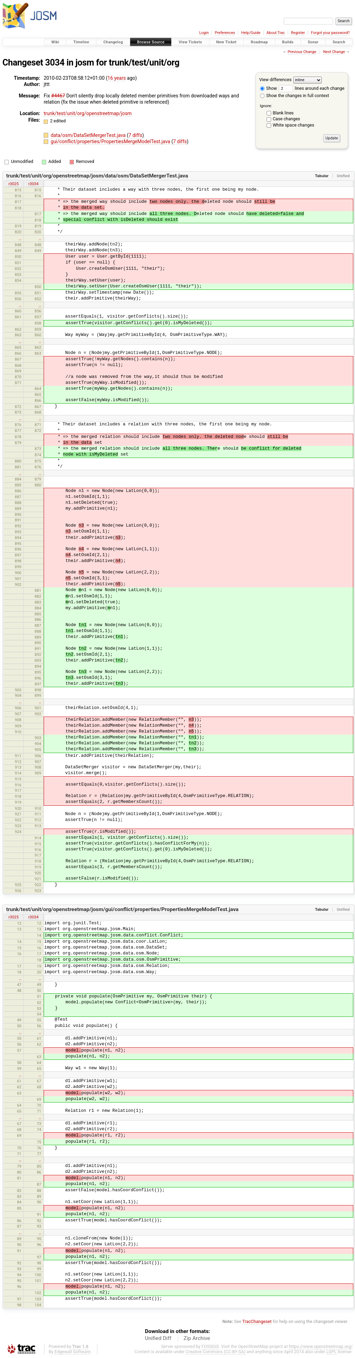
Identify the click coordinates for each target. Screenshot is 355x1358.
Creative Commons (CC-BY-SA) (216, 1351)
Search (338, 42)
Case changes (286, 118)
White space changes (293, 125)
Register (298, 33)
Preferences (225, 33)
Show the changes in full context (294, 95)
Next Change (334, 52)
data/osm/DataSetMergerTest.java (89, 135)
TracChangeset (257, 1321)
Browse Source (151, 42)
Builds (288, 42)
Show (268, 88)
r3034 (33, 183)
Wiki (55, 42)
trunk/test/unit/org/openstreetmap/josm (88, 113)
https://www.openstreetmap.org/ (321, 1346)
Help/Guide (250, 33)
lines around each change (311, 88)
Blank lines (283, 112)
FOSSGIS (210, 1346)
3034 (54, 63)
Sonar (313, 42)
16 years (116, 78)
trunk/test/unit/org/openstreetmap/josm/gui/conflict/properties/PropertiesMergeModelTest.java (122, 909)
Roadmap (259, 42)
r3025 (13, 183)
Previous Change (302, 52)
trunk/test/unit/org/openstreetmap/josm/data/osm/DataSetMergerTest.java (97, 176)
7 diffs (135, 135)
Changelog (113, 42)
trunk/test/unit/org (144, 63)
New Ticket (226, 42)
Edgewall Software (72, 1351)
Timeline (81, 42)
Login (204, 33)
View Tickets (190, 42)
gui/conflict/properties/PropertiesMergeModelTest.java (111, 141)
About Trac (276, 33)
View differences (275, 79)
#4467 (58, 95)
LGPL (331, 1351)
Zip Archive (197, 1338)
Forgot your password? (330, 33)
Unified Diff (158, 1338)
